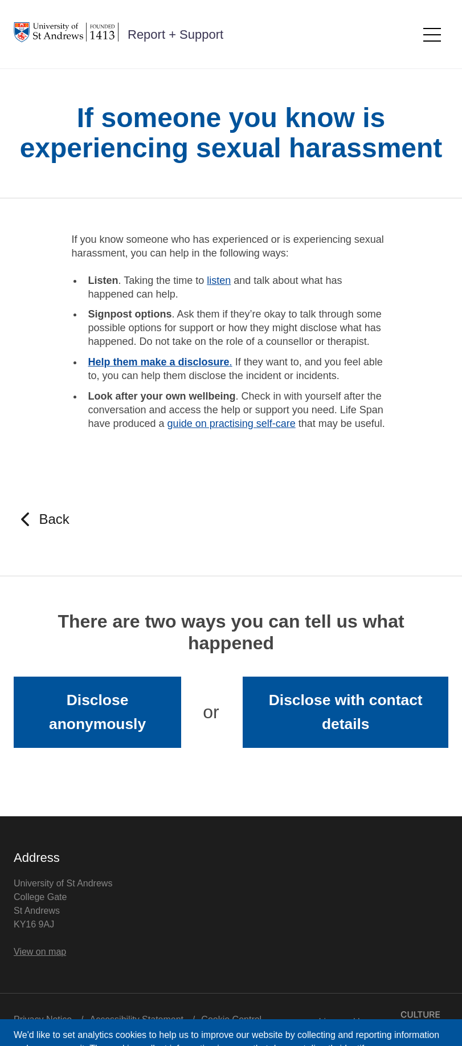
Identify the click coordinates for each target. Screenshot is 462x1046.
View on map (40, 952)
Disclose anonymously (97, 711)
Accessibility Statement (137, 1019)
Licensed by (383, 1019)
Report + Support (175, 34)
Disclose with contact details (346, 711)
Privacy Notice (43, 1019)
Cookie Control (231, 1019)
